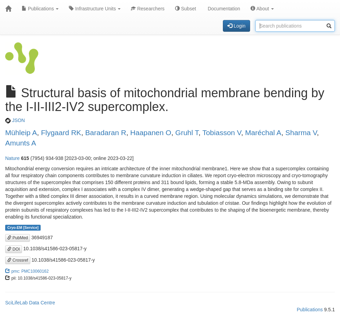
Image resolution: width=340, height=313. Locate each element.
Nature (12, 158)
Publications (40, 8)
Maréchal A (263, 133)
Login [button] (236, 26)
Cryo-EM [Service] (22, 227)
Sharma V (301, 133)
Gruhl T (186, 133)
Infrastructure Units (95, 8)
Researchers (147, 8)
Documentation (223, 8)
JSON (15, 120)
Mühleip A (21, 133)
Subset (185, 8)
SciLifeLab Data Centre (30, 302)
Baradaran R (105, 133)
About (262, 8)
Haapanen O (150, 133)
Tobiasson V (221, 133)
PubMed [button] (17, 237)
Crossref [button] (17, 260)
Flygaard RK (61, 133)
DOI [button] (13, 249)
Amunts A (20, 143)
